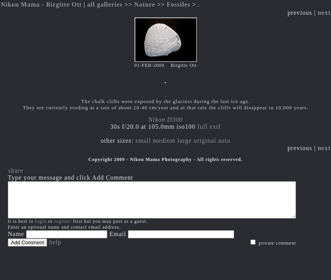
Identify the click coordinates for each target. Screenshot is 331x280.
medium (164, 140)
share (15, 170)
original (205, 140)
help (55, 249)
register (63, 228)
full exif (209, 126)
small (143, 140)
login (41, 228)
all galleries (105, 4)
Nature (144, 4)
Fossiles (178, 4)
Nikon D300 (166, 119)
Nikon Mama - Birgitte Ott (41, 4)
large (184, 140)
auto (224, 140)
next (324, 12)
